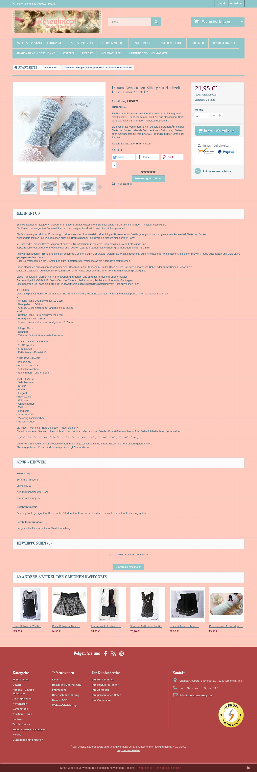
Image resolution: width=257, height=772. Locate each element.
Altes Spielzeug (82, 43)
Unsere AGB (59, 700)
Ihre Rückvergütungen (105, 684)
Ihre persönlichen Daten (106, 695)
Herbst (87, 53)
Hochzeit (197, 43)
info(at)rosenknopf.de (199, 695)
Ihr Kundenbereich (106, 673)
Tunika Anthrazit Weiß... (146, 626)
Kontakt (221, 3)
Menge (199, 109)
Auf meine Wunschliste (216, 176)
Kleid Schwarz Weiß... (26, 626)
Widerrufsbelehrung (64, 705)
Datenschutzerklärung (65, 695)
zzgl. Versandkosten (206, 94)
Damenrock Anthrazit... (106, 626)
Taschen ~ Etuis (170, 43)
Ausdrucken (125, 183)
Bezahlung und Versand (66, 684)
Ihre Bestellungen (102, 679)
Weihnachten (111, 53)
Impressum (59, 689)
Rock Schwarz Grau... (66, 626)
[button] (123, 157)
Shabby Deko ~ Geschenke (35, 53)
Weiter (100, 187)
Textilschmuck (224, 43)
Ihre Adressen (100, 689)
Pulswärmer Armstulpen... (226, 626)
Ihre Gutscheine (101, 700)
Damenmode (141, 43)
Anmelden (236, 3)
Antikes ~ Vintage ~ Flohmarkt (39, 43)
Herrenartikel (113, 43)
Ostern (68, 53)
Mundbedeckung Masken (148, 53)
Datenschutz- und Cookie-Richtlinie (159, 767)
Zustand (117, 106)
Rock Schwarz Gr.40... (184, 626)
